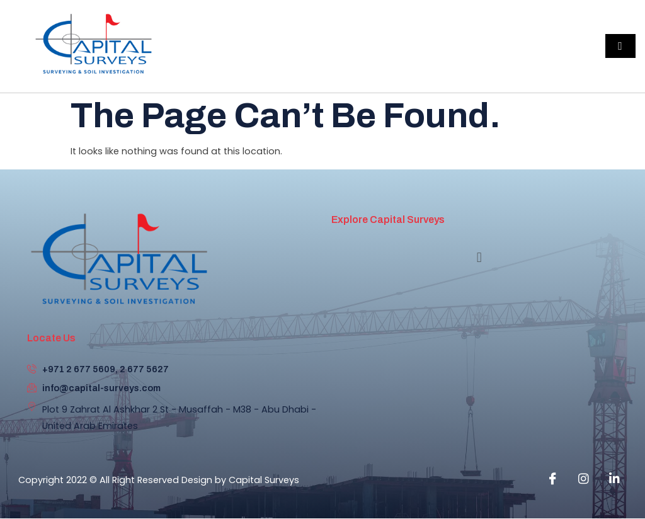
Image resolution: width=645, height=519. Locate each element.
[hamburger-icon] (620, 46)
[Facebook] (552, 478)
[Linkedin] (614, 478)
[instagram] (583, 478)
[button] (479, 258)
